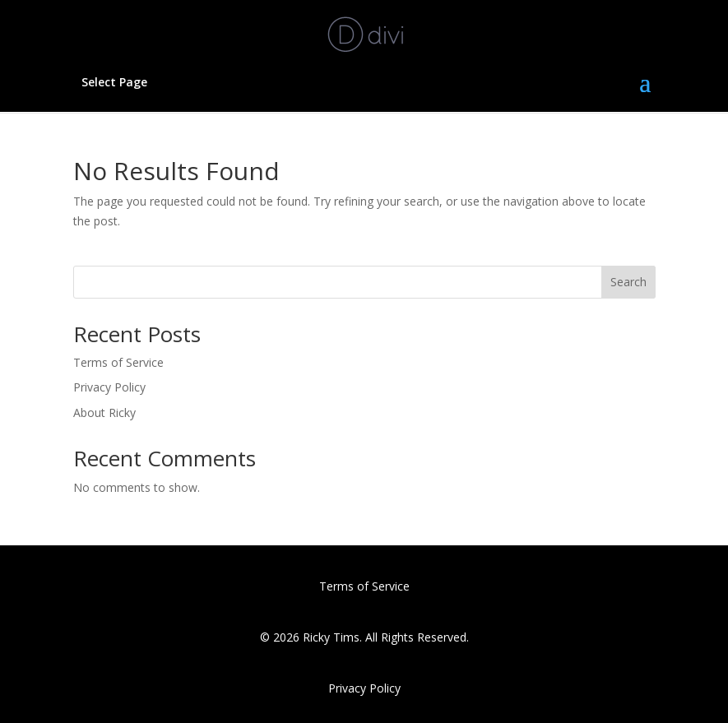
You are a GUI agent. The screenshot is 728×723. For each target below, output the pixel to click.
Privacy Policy (109, 387)
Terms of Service (118, 362)
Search (628, 282)
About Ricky (104, 412)
